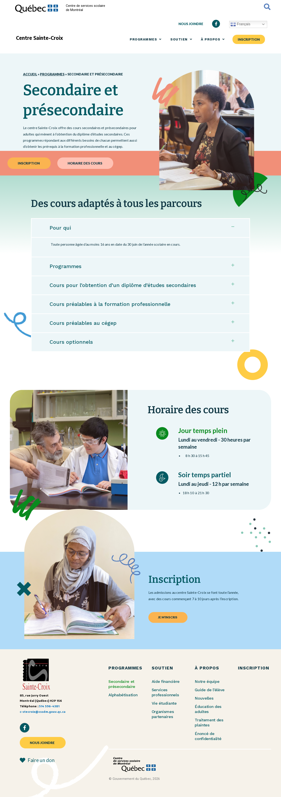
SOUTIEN (181, 39)
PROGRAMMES (146, 39)
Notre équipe (207, 681)
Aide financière (166, 681)
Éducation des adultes (208, 709)
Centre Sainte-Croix (39, 38)
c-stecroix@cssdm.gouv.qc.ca (42, 711)
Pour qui (61, 228)
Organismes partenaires (163, 714)
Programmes (52, 74)
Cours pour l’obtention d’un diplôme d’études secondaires (129, 285)
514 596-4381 (49, 706)
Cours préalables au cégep (85, 323)
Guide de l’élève (210, 689)
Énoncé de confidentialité (208, 736)
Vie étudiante (164, 703)
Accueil (30, 74)
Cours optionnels (73, 342)
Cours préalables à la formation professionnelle (115, 304)
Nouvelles (204, 698)
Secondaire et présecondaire (121, 684)
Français (240, 24)
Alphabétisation (122, 695)
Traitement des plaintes (209, 722)
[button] (140, 228)
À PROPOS (213, 39)
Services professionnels (165, 692)
